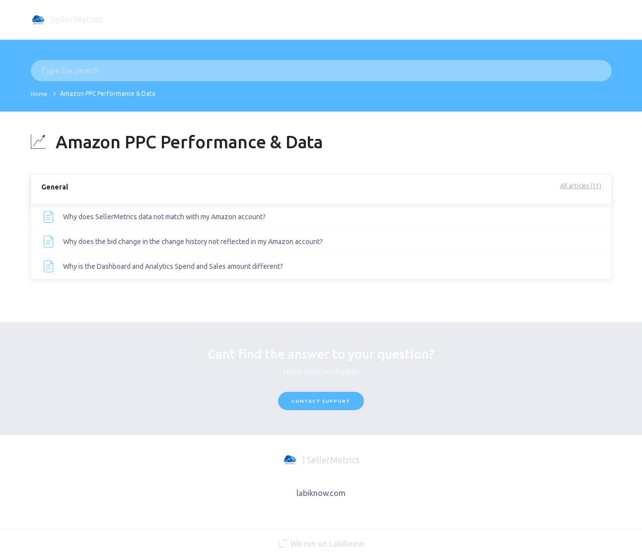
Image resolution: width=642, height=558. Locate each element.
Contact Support (321, 401)
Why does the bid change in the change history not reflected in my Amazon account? (193, 242)
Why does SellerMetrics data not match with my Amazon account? (164, 217)
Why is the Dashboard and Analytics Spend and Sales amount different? (173, 266)
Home (39, 94)
